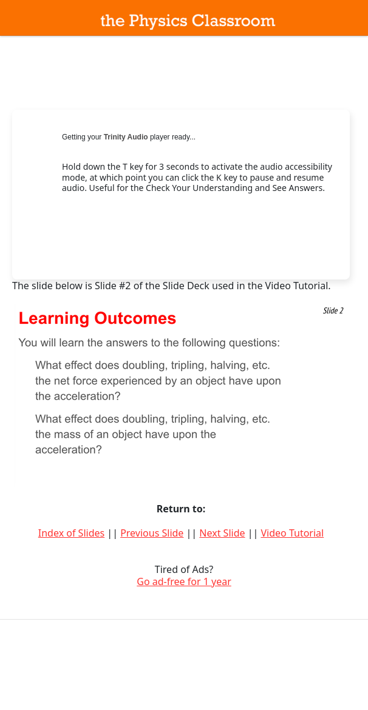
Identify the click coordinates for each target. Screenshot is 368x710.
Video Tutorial (292, 533)
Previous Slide (151, 533)
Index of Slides (71, 533)
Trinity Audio (126, 137)
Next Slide (222, 533)
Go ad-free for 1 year (184, 581)
